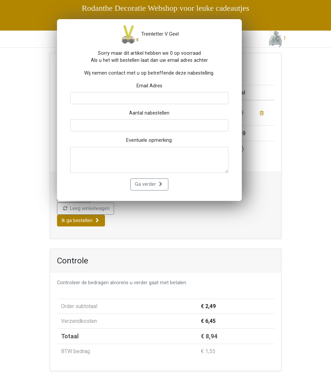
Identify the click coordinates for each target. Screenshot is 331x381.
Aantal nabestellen (149, 113)
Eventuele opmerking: (149, 140)
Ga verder (148, 184)
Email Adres (149, 86)
